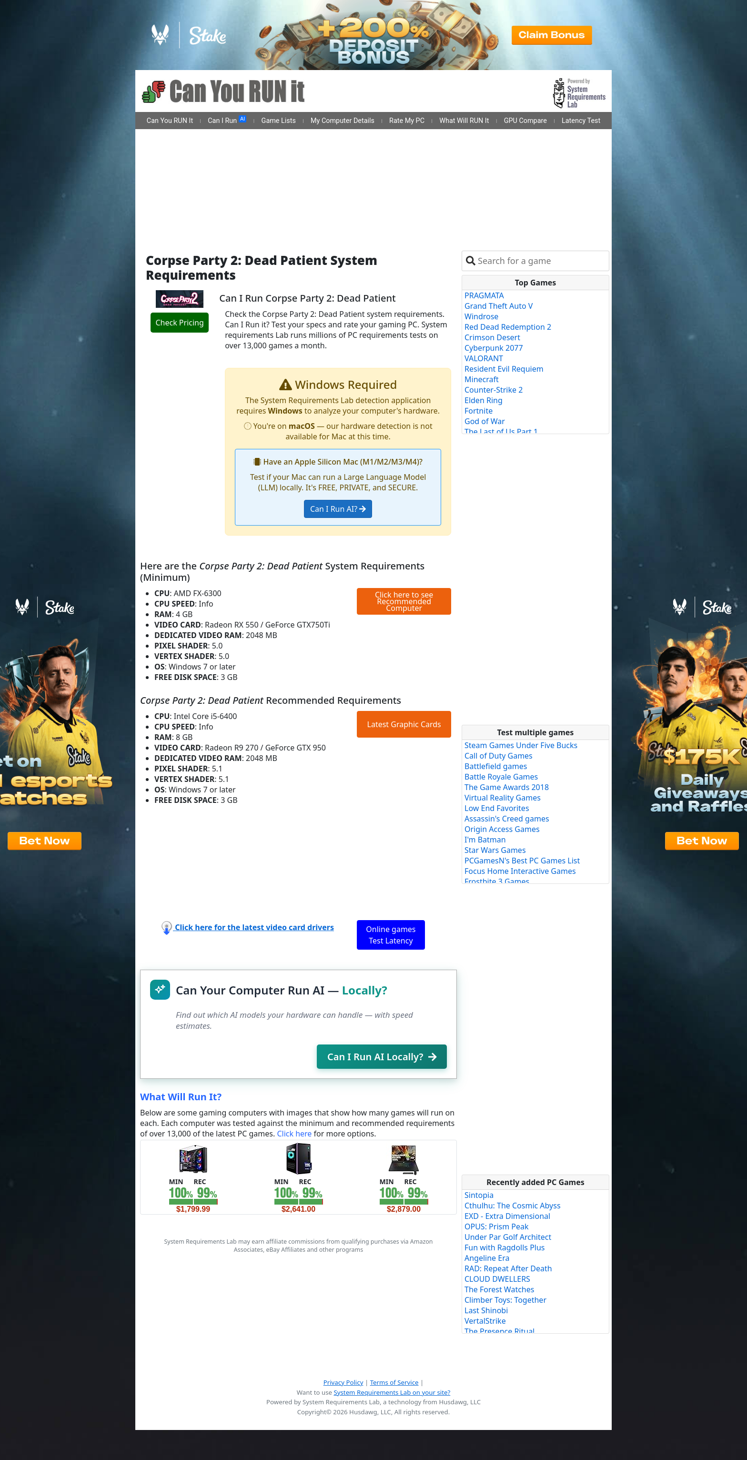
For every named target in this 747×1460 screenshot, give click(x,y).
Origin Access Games (502, 829)
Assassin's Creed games (506, 818)
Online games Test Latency (390, 935)
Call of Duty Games (498, 755)
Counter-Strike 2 (493, 390)
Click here (294, 1133)
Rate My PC (406, 121)
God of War (484, 421)
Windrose (481, 316)
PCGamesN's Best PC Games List (522, 860)
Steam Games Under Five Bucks (520, 745)
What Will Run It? (181, 1096)
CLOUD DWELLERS (497, 1279)
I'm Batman (485, 839)
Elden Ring (483, 400)
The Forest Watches (499, 1289)
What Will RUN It (464, 121)
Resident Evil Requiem (504, 369)
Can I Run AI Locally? (381, 1056)
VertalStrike (485, 1321)
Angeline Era (486, 1258)
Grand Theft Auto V (498, 306)
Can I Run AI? (338, 509)
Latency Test (581, 121)
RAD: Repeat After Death (508, 1268)
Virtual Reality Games (502, 797)
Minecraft (481, 379)
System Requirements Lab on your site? (391, 1392)
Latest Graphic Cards (404, 724)
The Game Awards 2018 (506, 787)
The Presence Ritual (499, 1331)
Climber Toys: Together (505, 1300)
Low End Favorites (496, 808)
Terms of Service (394, 1382)
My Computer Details (342, 121)
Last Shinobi (486, 1310)
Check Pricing (179, 322)
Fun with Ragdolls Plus (504, 1247)
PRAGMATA (484, 295)
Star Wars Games (495, 850)
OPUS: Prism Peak (496, 1226)
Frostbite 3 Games (496, 881)
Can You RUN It (170, 121)
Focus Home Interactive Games (520, 871)
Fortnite (478, 411)
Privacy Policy (343, 1382)
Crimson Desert (492, 337)
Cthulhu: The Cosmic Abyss (512, 1205)
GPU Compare (525, 121)
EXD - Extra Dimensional (507, 1216)
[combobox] (541, 261)
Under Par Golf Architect (507, 1237)
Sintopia (479, 1195)
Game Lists (279, 121)
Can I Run (227, 120)
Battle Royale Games (501, 776)
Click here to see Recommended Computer (404, 601)
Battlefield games (495, 766)
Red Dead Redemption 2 (507, 327)
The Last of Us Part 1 (501, 431)
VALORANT (483, 358)
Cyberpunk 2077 (493, 348)
